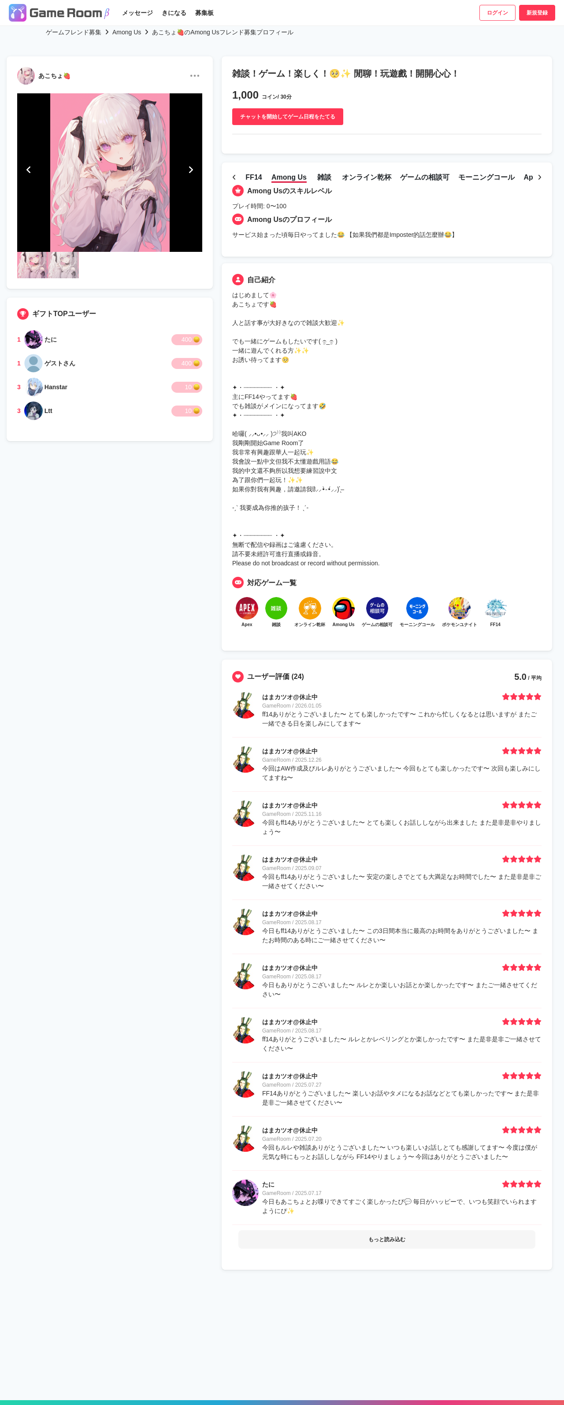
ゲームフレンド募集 (73, 32)
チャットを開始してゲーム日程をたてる (287, 117)
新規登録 (537, 13)
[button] (29, 170)
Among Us (126, 32)
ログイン (497, 13)
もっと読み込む (386, 1243)
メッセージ (137, 12)
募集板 (204, 12)
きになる (174, 12)
